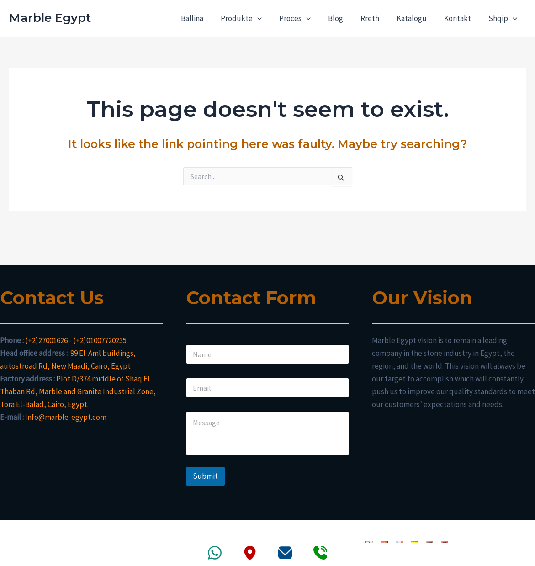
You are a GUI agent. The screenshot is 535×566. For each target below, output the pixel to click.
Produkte (252, 18)
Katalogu (416, 18)
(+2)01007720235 (100, 340)
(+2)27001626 (46, 340)
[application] (268, 18)
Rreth (376, 18)
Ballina (205, 18)
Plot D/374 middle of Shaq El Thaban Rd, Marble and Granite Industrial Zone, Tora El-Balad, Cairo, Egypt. (78, 391)
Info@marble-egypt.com (65, 417)
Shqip (503, 18)
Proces (305, 18)
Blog (343, 18)
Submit (205, 476)
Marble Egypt (50, 18)
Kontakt (460, 18)
